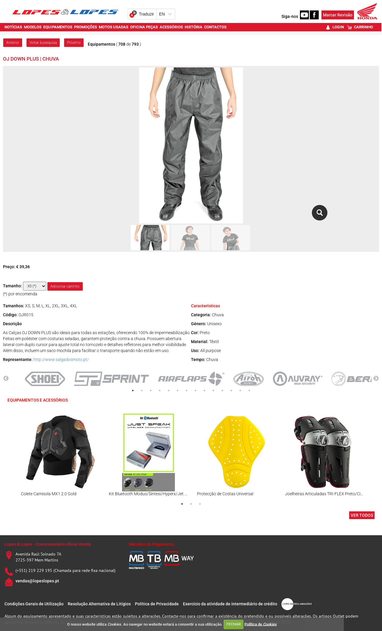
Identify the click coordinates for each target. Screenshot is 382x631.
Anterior (12, 43)
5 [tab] (169, 391)
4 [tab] (160, 391)
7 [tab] (187, 391)
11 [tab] (222, 391)
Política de (260, 624)
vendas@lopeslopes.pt (37, 580)
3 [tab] (151, 391)
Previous (6, 379)
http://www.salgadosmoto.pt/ (61, 359)
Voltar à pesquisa (43, 43)
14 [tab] (249, 391)
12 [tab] (231, 391)
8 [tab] (195, 391)
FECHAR (234, 624)
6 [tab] (178, 391)
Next (376, 379)
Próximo (74, 43)
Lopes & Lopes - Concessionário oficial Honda (47, 544)
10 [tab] (213, 391)
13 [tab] (240, 391)
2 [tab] (142, 391)
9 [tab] (204, 391)
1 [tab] (133, 391)
